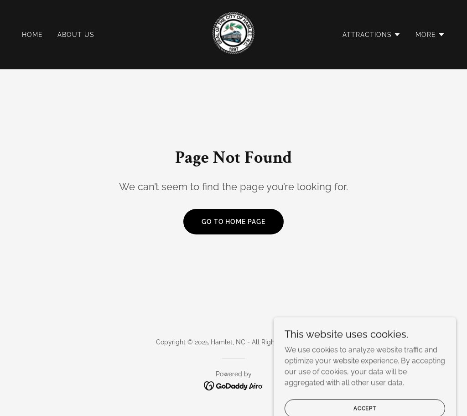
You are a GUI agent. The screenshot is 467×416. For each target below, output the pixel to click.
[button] (371, 34)
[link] (233, 34)
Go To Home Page (234, 221)
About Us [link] (75, 34)
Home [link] (32, 34)
